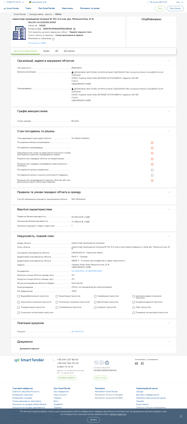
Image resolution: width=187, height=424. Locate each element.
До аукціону (78, 331)
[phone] (67, 360)
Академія (58, 404)
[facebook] (142, 364)
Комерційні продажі (22, 398)
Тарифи (140, 401)
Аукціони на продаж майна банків (29, 404)
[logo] (29, 360)
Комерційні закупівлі (22, 395)
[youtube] (136, 364)
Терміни (58, 407)
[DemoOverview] (101, 378)
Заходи (139, 392)
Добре (93, 420)
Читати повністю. (118, 414)
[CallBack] (67, 378)
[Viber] (96, 364)
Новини (57, 398)
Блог (56, 401)
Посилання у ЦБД (37, 43)
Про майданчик (61, 392)
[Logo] (11, 8)
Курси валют (142, 404)
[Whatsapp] (101, 364)
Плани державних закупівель (26, 401)
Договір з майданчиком (147, 395)
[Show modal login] (160, 8)
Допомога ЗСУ (38, 2)
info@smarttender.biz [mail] (105, 370)
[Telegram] (106, 364)
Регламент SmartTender (106, 392)
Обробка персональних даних (151, 398)
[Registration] (175, 8)
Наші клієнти (60, 395)
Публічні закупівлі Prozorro (25, 392)
